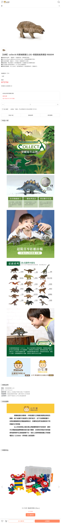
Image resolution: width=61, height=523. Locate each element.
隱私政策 (11, 489)
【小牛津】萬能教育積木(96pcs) (12, 471)
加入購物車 (21, 521)
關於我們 (27, 489)
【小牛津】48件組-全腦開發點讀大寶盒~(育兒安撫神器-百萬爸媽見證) (30, 471)
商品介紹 (11, 115)
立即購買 (47, 521)
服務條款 (17, 489)
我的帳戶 (22, 489)
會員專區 (32, 489)
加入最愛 (5, 109)
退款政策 (6, 489)
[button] (59, 468)
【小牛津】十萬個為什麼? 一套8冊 (49, 471)
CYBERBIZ (32, 517)
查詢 (2, 489)
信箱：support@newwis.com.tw (9, 500)
